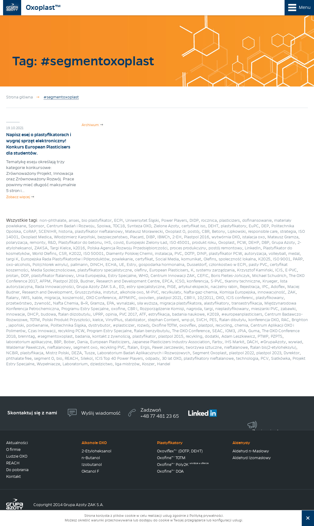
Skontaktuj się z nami (32, 413)
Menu (305, 7)
